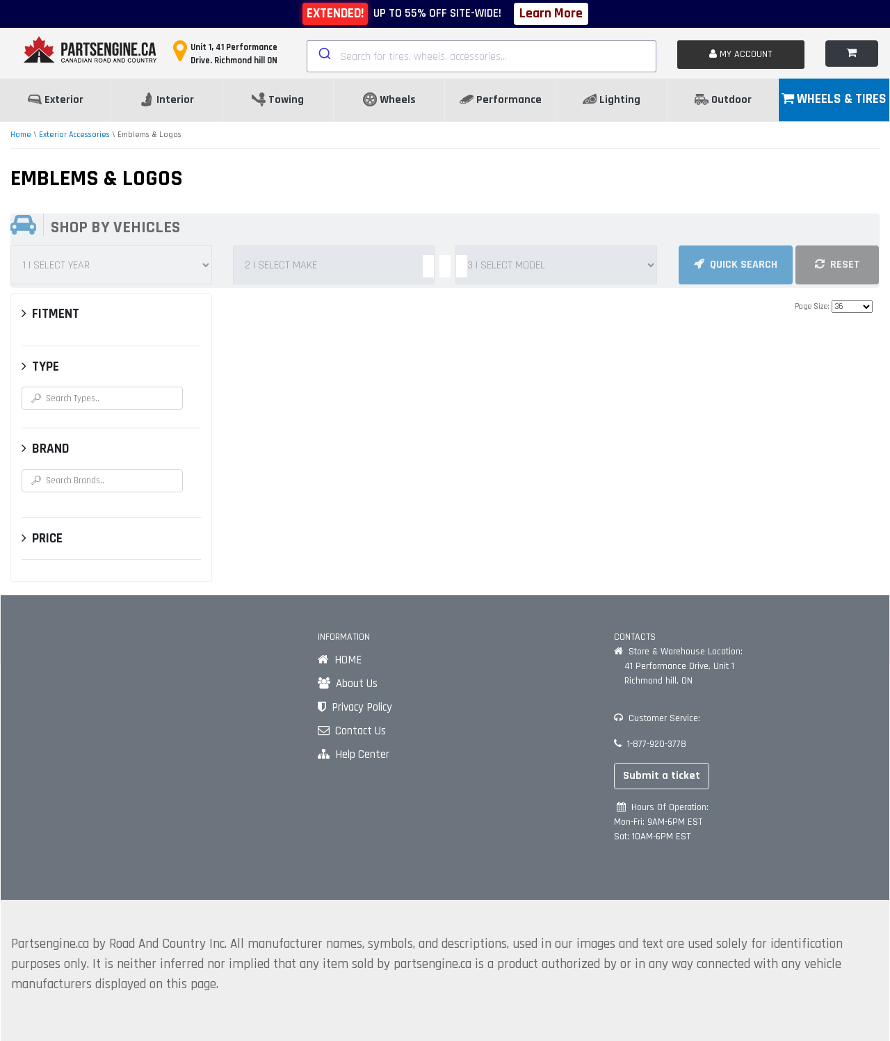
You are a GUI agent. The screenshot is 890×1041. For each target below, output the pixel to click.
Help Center (353, 754)
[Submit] (323, 53)
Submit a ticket (661, 775)
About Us (348, 683)
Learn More (551, 13)
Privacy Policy (355, 707)
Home (20, 134)
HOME (340, 660)
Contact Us (352, 731)
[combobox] (481, 56)
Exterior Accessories (74, 134)
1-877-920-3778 (650, 744)
